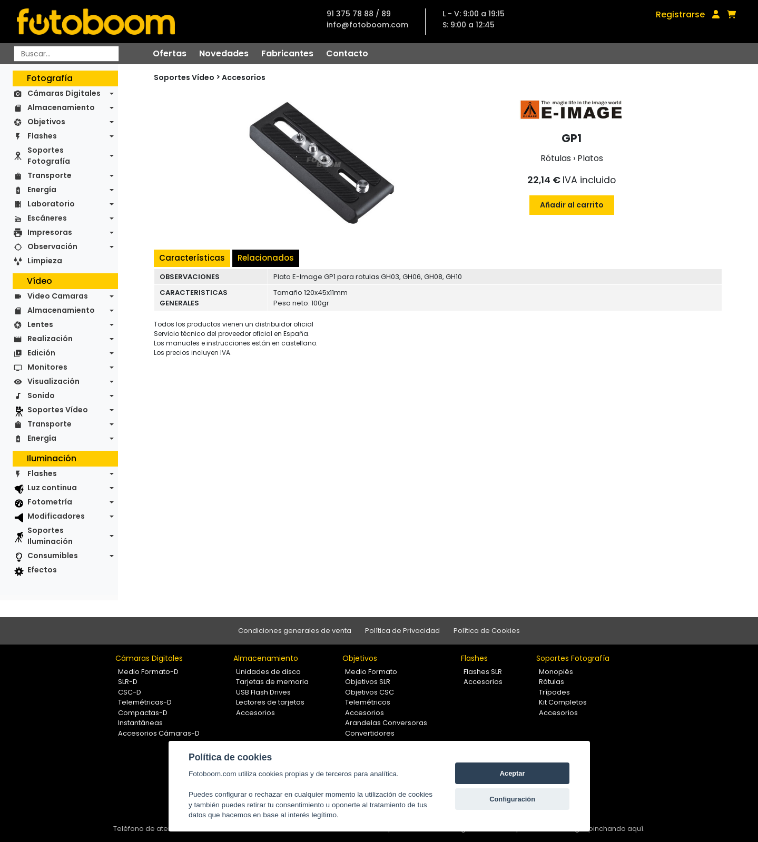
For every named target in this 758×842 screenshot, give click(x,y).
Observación (52, 246)
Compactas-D (143, 713)
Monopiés (556, 672)
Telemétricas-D (145, 702)
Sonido (41, 395)
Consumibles (52, 555)
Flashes (42, 136)
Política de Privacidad (402, 631)
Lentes (40, 324)
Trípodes (554, 692)
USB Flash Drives (263, 692)
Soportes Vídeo (57, 409)
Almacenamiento (61, 107)
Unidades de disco (268, 672)
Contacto (347, 53)
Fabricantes (287, 53)
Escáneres (47, 218)
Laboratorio (51, 204)
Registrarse (680, 14)
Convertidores (370, 733)
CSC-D (129, 692)
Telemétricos (367, 702)
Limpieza (44, 260)
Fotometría (49, 502)
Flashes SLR (483, 672)
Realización (50, 338)
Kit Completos (563, 702)
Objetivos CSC (369, 692)
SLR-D (127, 682)
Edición (41, 353)
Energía (41, 189)
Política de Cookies (487, 631)
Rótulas (551, 682)
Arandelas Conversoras (386, 723)
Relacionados (266, 257)
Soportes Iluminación (50, 536)
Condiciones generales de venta (294, 631)
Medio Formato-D (148, 672)
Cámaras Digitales (64, 93)
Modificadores (56, 516)
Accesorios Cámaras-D (159, 733)
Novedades (224, 53)
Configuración (512, 799)
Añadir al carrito (572, 205)
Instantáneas (140, 723)
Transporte (49, 175)
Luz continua (52, 487)
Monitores (47, 367)
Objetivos (46, 121)
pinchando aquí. (616, 829)
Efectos (42, 569)
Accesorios (243, 77)
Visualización (53, 381)
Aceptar (512, 773)
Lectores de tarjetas (270, 702)
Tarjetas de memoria (272, 682)
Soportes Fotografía (48, 155)
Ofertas (169, 53)
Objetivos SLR (367, 682)
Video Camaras (57, 296)
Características (192, 257)
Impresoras (49, 232)
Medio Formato (371, 672)
